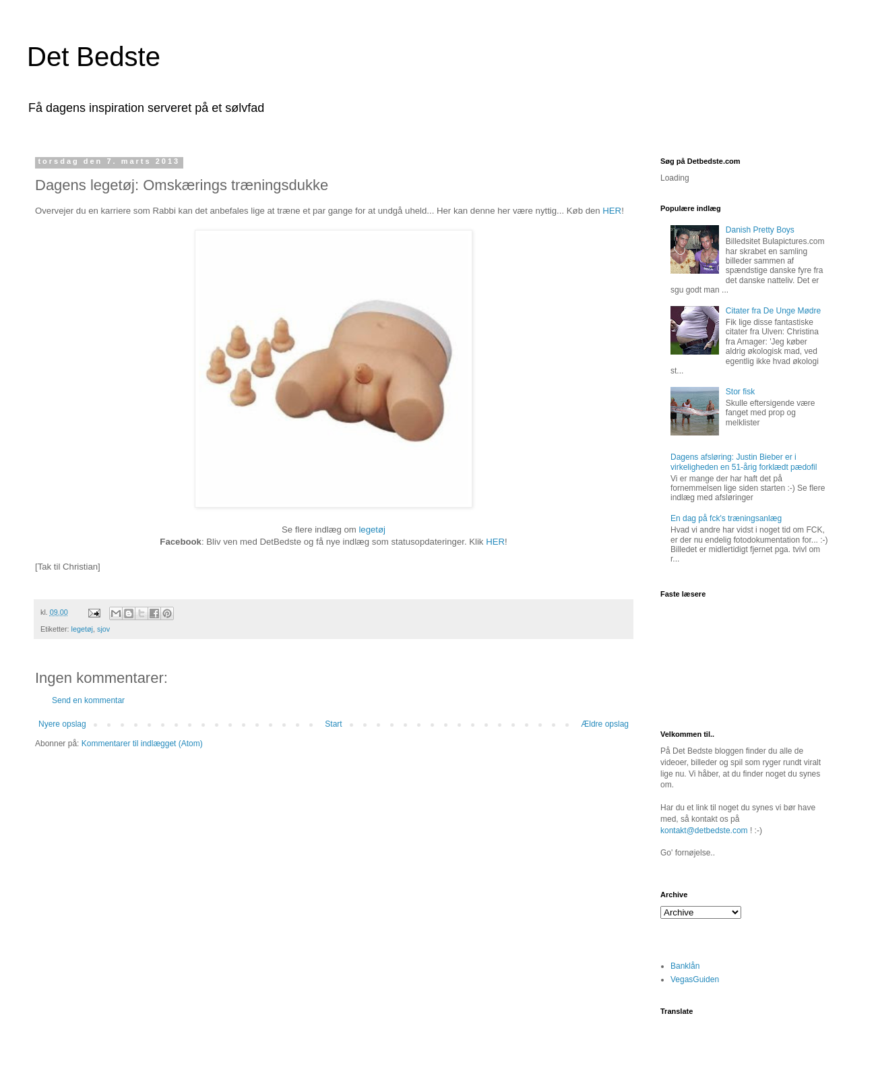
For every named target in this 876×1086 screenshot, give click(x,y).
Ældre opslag (605, 724)
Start (333, 724)
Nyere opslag (62, 724)
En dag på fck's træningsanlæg (726, 518)
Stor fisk (740, 391)
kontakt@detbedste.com (704, 830)
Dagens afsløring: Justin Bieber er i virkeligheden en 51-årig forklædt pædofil (743, 461)
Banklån (684, 966)
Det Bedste (93, 56)
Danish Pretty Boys (760, 230)
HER (611, 211)
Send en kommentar (88, 700)
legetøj (371, 529)
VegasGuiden (694, 979)
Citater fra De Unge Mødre (773, 310)
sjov (103, 629)
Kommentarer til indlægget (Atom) (142, 743)
